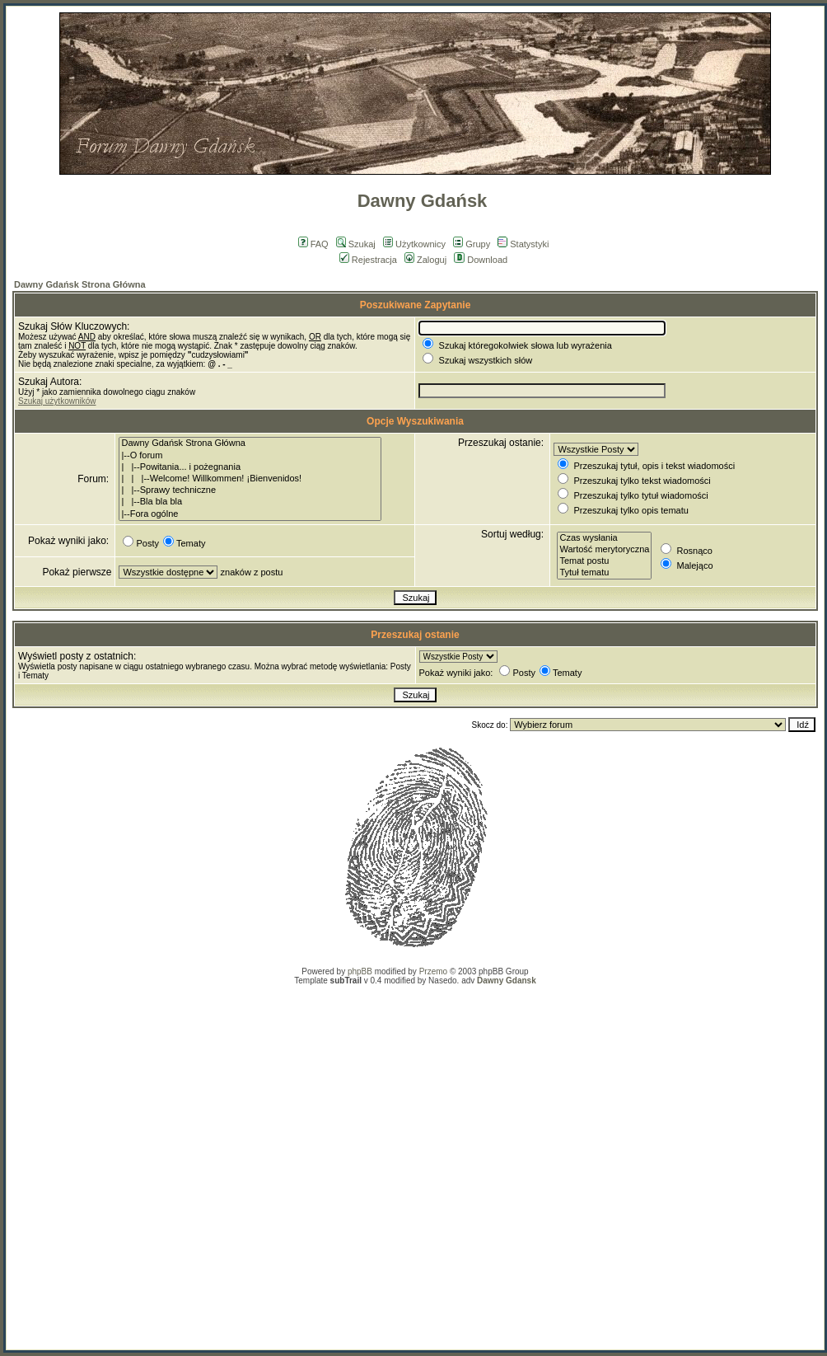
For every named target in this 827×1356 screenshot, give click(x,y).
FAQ (313, 244)
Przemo (433, 971)
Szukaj (356, 244)
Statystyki (523, 244)
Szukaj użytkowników (57, 401)
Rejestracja (368, 260)
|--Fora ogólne (250, 514)
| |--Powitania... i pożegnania (250, 467)
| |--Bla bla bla (250, 502)
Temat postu (604, 561)
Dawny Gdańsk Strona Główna (80, 284)
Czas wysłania (604, 538)
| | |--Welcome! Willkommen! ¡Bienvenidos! (250, 479)
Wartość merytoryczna (604, 550)
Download (480, 260)
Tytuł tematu (604, 573)
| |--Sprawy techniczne (250, 490)
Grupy (471, 244)
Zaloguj (425, 260)
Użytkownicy (414, 244)
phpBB (360, 971)
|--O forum (250, 456)
